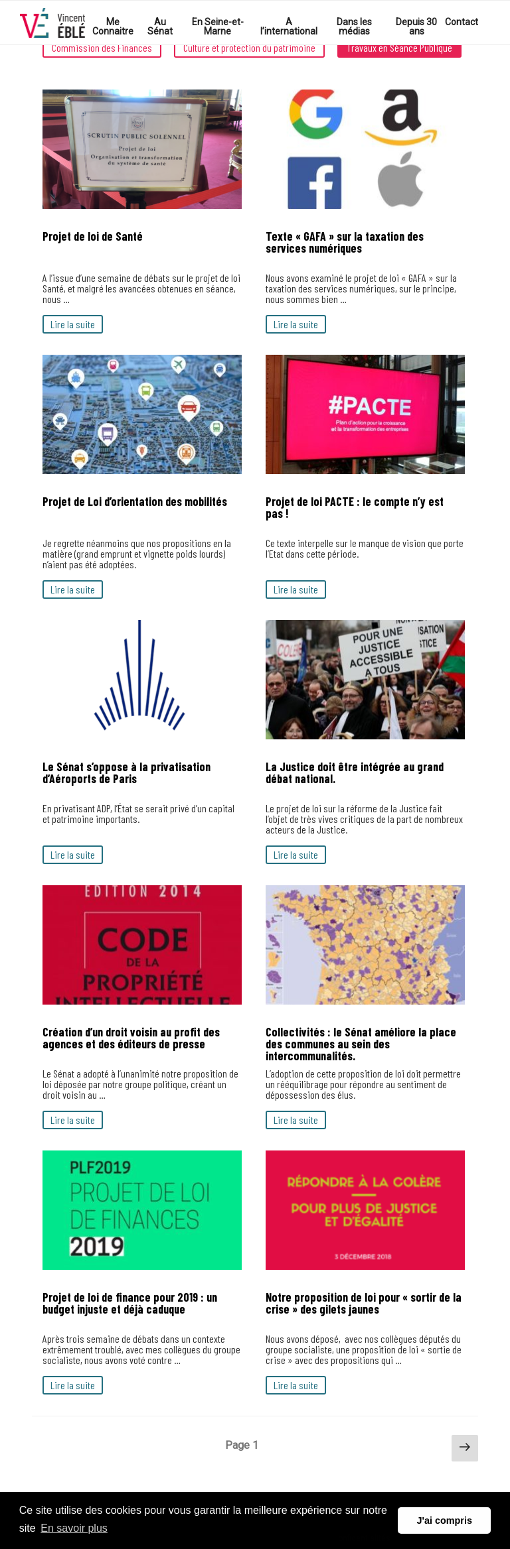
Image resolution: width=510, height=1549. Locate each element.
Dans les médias (354, 26)
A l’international (288, 26)
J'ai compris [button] (443, 1520)
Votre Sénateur (52, 23)
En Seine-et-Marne (218, 26)
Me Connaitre (112, 26)
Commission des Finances (102, 47)
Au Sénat (160, 26)
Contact (461, 22)
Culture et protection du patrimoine (249, 47)
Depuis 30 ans (416, 26)
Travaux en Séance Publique (399, 47)
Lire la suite (72, 324)
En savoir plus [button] (74, 1528)
